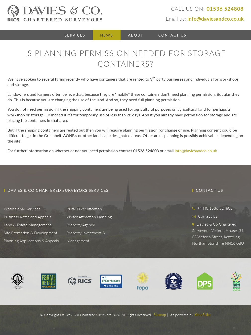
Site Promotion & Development (30, 232)
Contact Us (172, 35)
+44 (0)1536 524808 (215, 208)
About (135, 35)
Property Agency (81, 224)
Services (75, 35)
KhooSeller (202, 315)
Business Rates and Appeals (27, 216)
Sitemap (160, 315)
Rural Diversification (84, 208)
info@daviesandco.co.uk (196, 150)
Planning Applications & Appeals (31, 240)
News (106, 35)
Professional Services (22, 208)
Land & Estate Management (27, 224)
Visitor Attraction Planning (89, 216)
